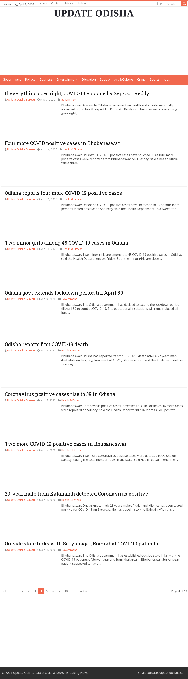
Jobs (167, 79)
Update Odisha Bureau (21, 99)
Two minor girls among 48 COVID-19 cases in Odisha (66, 242)
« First (7, 591)
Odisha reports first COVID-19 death (46, 344)
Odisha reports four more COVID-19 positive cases (63, 193)
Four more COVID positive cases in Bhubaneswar (62, 143)
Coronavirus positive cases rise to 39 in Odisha (60, 394)
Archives (82, 3)
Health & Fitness (72, 149)
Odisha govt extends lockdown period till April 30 (64, 292)
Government (12, 79)
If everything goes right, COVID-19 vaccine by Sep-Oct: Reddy (77, 93)
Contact (56, 3)
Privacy (69, 3)
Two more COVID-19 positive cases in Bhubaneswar (66, 444)
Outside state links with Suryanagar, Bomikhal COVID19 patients (81, 543)
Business (45, 79)
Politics (30, 79)
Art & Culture (123, 79)
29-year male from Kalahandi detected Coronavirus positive (76, 493)
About (43, 3)
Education (89, 79)
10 (66, 591)
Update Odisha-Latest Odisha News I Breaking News (50, 673)
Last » (82, 591)
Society (105, 79)
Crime (141, 79)
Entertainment (67, 79)
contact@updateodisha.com (166, 673)
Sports (154, 79)
